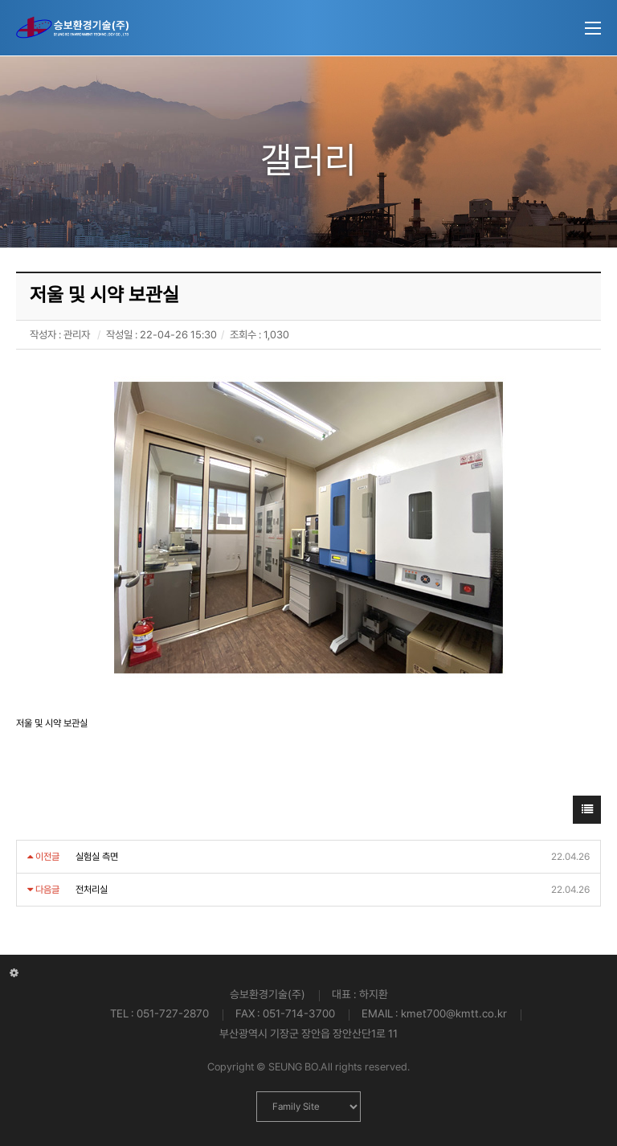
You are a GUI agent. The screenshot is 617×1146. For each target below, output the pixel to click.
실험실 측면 (97, 856)
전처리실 (92, 889)
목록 (587, 814)
